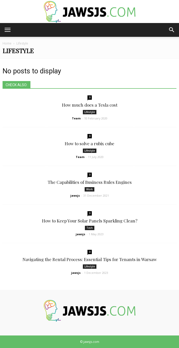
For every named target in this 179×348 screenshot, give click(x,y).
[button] (172, 30)
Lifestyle (89, 112)
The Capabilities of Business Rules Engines (90, 182)
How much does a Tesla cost (89, 105)
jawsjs (75, 195)
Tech (89, 228)
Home (7, 43)
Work (89, 189)
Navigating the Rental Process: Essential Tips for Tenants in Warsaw (90, 259)
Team (76, 118)
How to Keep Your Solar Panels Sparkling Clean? (89, 220)
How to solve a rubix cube (89, 143)
